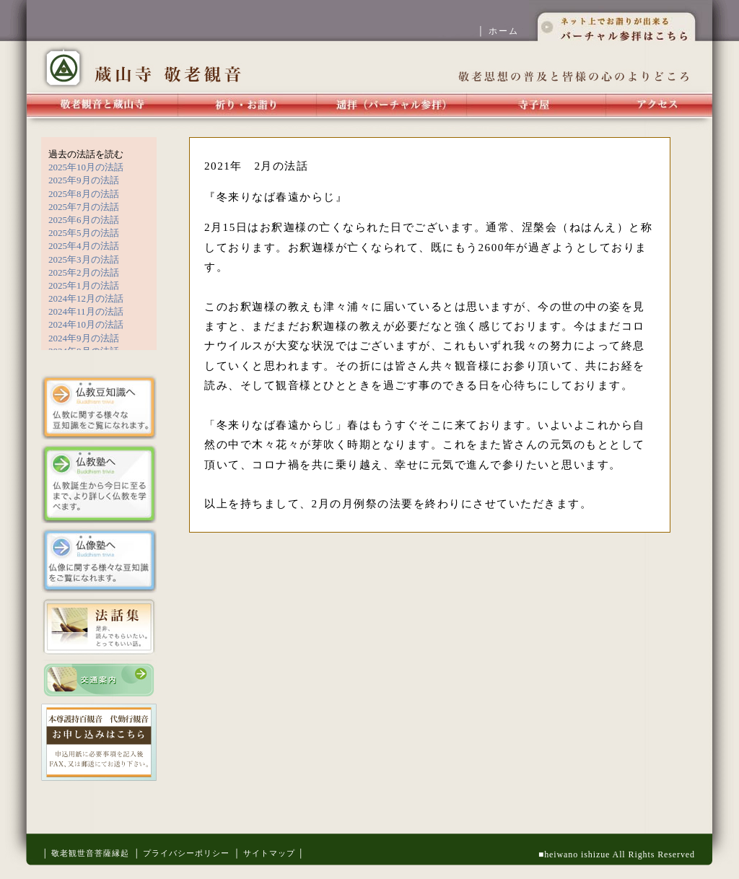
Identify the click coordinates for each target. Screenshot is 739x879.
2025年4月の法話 (83, 245)
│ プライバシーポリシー (181, 853)
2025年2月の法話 (83, 272)
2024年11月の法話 (85, 311)
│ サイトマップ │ (269, 853)
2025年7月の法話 (83, 206)
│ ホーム (503, 31)
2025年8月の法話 (83, 193)
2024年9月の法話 (83, 338)
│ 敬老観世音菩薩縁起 (85, 853)
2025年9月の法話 (83, 180)
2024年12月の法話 (85, 298)
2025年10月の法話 (85, 167)
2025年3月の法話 (83, 259)
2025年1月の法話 (83, 285)
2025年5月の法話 (83, 232)
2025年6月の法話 (83, 219)
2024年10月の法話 (85, 324)
